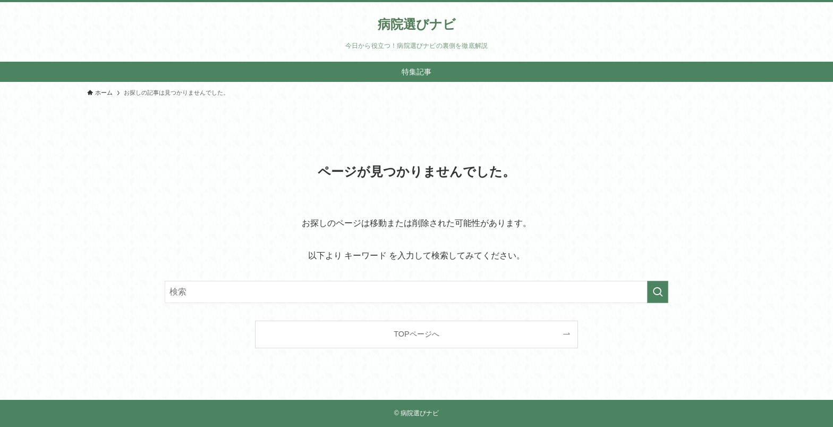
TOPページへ (416, 334)
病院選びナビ (417, 24)
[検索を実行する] (657, 292)
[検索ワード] (416, 292)
